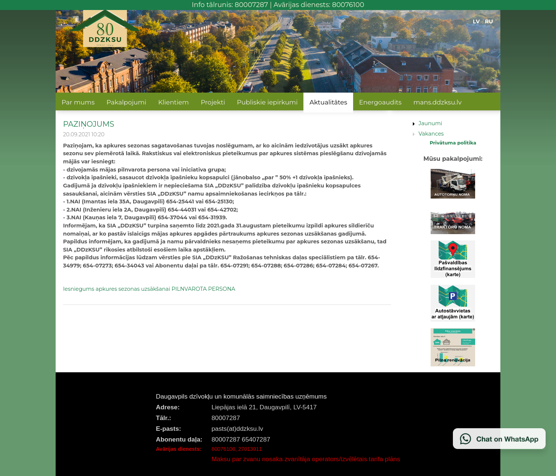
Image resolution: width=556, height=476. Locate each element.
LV (476, 21)
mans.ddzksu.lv (438, 102)
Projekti (213, 102)
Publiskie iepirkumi (267, 102)
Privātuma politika (453, 143)
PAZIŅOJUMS (88, 124)
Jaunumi (430, 123)
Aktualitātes (328, 102)
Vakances (431, 133)
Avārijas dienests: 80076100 (318, 5)
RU (489, 21)
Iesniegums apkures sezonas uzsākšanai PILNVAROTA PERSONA (149, 289)
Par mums (78, 102)
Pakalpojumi (126, 102)
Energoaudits (380, 102)
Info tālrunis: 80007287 (230, 5)
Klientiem (173, 102)
